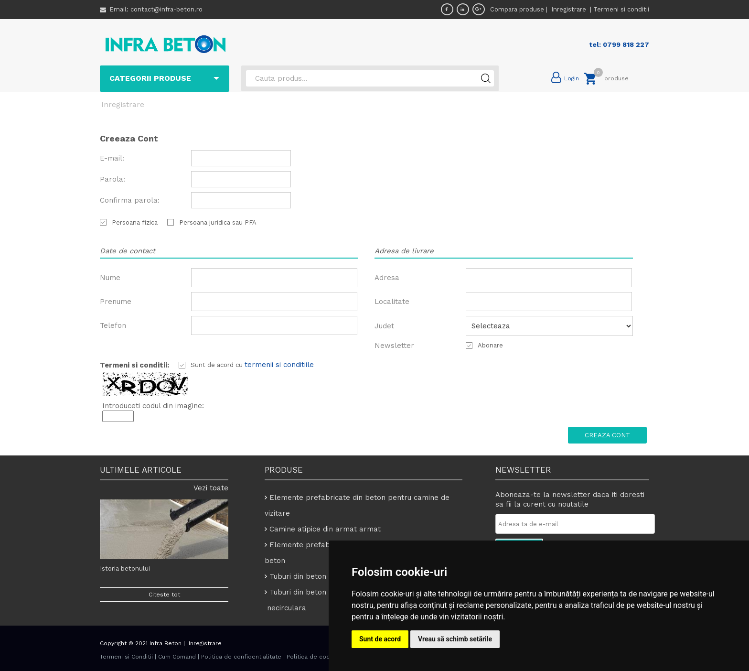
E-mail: (112, 158)
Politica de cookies (314, 656)
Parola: (112, 179)
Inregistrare (569, 9)
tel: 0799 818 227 (619, 44)
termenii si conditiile (279, 364)
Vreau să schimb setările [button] (455, 639)
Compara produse (517, 9)
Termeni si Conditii (126, 656)
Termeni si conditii (621, 9)
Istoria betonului (125, 568)
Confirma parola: (130, 200)
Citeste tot (164, 594)
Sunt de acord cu (218, 364)
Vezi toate (210, 488)
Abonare (490, 345)
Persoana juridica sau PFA (218, 222)
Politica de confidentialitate (241, 656)
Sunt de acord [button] (380, 639)
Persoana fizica (135, 222)
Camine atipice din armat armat (325, 529)
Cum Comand (177, 656)
